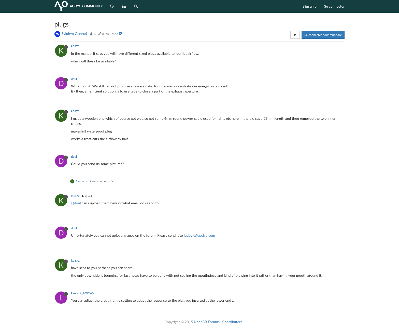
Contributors (232, 322)
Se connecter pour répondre (323, 35)
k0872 (75, 46)
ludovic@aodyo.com (199, 235)
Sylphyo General (74, 33)
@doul (87, 196)
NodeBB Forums (207, 322)
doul (74, 79)
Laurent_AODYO (82, 293)
